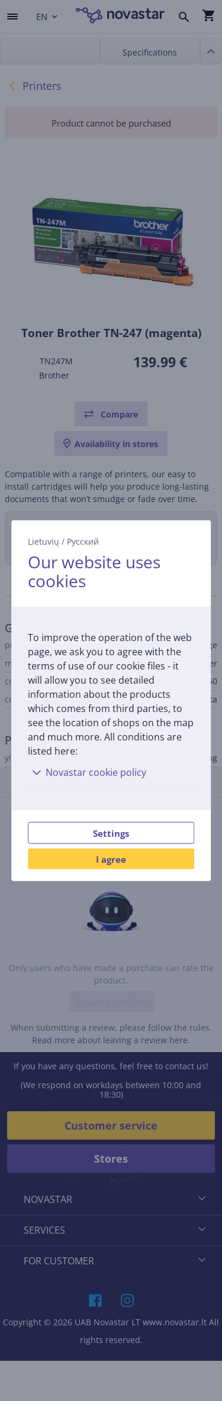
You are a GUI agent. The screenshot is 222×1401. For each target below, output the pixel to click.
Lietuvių (43, 540)
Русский (83, 540)
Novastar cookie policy (87, 772)
